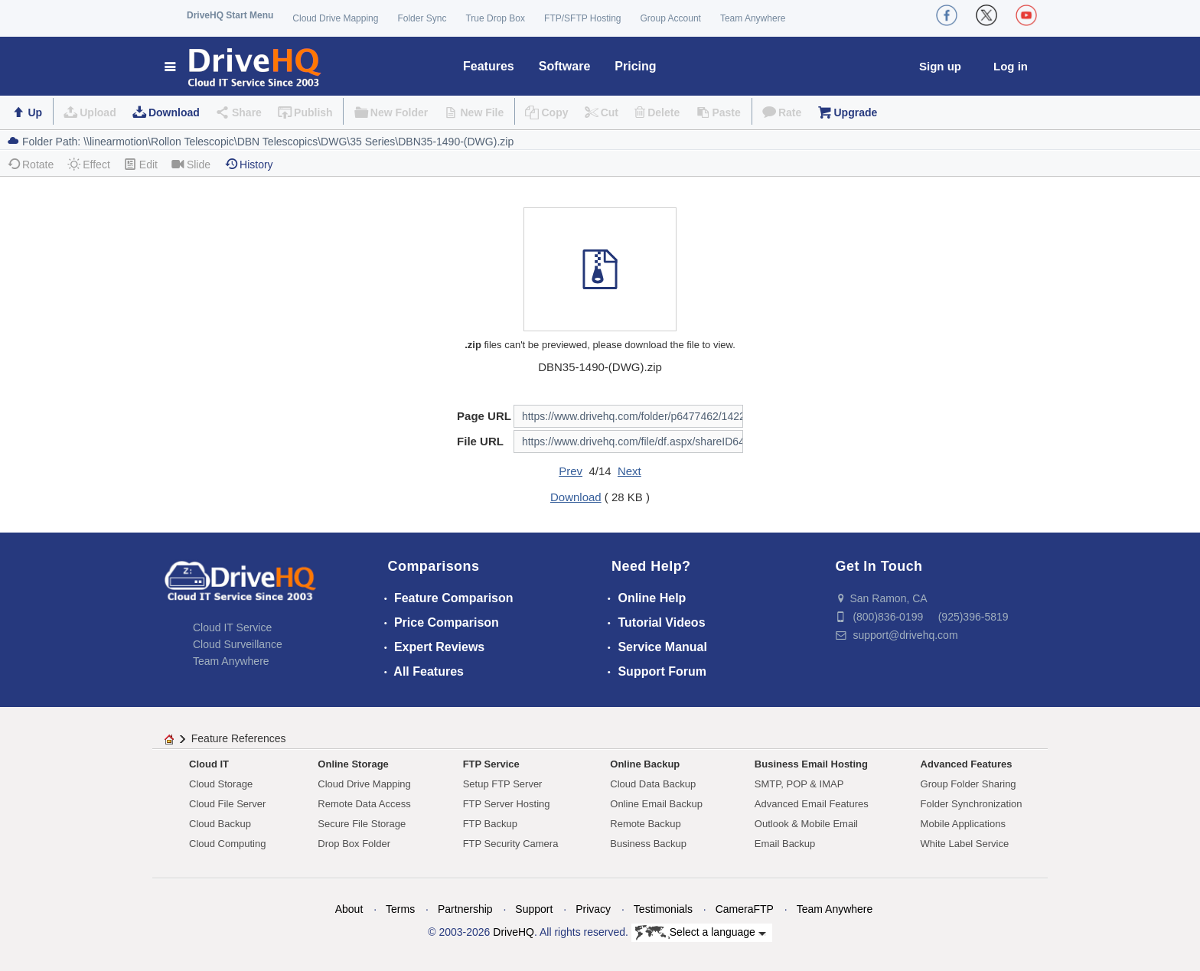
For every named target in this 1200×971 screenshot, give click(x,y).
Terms (400, 909)
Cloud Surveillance (237, 644)
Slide (190, 164)
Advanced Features (966, 764)
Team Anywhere (752, 18)
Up (35, 112)
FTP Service (491, 764)
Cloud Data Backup (653, 784)
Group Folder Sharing (968, 784)
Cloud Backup (220, 823)
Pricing (635, 66)
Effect (88, 164)
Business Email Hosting (811, 764)
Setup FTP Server (503, 784)
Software (565, 66)
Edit (141, 164)
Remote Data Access (364, 804)
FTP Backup (490, 823)
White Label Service (965, 843)
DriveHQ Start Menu (230, 15)
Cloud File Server (227, 804)
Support (534, 909)
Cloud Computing (227, 843)
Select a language (700, 932)
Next (629, 470)
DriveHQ (513, 932)
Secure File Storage (362, 823)
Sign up (940, 66)
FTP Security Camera (511, 843)
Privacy (593, 909)
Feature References (238, 738)
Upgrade (855, 112)
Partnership (465, 909)
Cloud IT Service (232, 627)
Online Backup (645, 764)
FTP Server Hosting (506, 804)
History (248, 164)
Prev (570, 470)
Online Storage (353, 764)
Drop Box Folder (354, 843)
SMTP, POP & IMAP (799, 784)
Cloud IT (209, 764)
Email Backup (785, 843)
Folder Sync (421, 18)
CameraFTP (745, 909)
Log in (1010, 66)
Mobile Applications (963, 823)
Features (488, 66)
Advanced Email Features (812, 804)
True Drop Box (495, 18)
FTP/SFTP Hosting (582, 18)
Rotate (30, 164)
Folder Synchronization (971, 804)
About (349, 909)
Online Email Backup (656, 804)
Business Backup (648, 843)
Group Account (671, 18)
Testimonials (663, 909)
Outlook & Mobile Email (806, 823)
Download (174, 112)
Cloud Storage (221, 784)
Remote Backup (645, 823)
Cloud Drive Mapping (335, 18)
